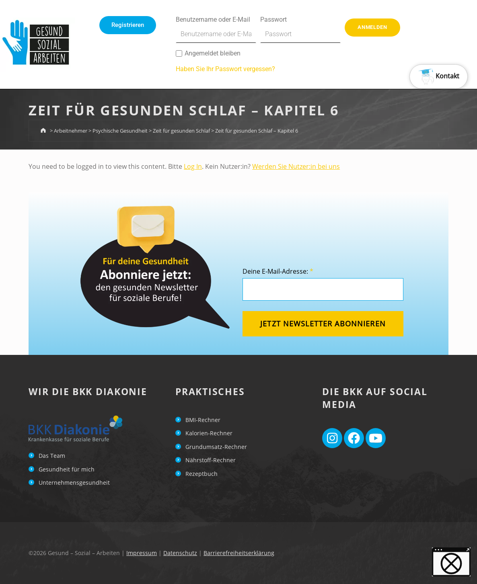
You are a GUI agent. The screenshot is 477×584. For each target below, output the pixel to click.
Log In (193, 166)
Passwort (300, 29)
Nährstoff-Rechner (210, 460)
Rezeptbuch (201, 473)
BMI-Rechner (202, 420)
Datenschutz (180, 553)
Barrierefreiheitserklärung (239, 553)
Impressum (141, 553)
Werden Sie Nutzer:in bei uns (296, 166)
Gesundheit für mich (67, 469)
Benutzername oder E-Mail (216, 29)
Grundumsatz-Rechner (216, 447)
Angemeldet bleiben (208, 53)
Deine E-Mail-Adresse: (278, 271)
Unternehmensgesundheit (74, 482)
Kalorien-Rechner (208, 433)
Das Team (52, 455)
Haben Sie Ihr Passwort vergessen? (225, 69)
